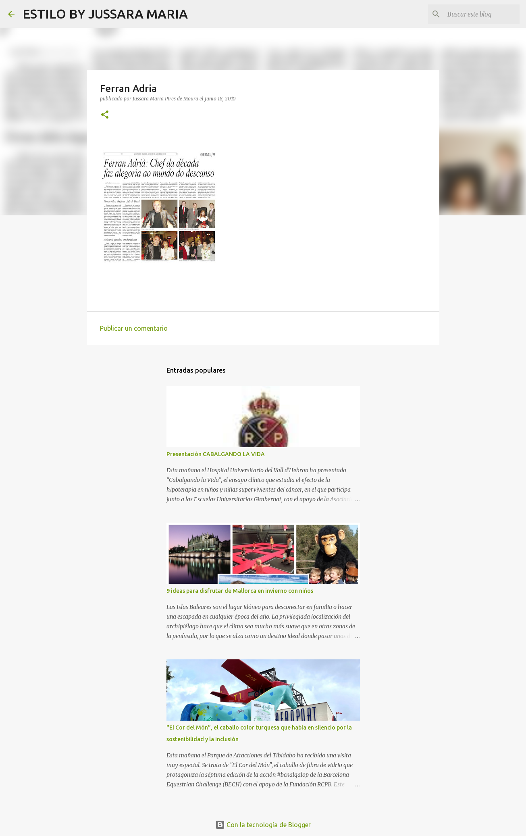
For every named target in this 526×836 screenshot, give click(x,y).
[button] (105, 115)
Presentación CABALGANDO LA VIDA (215, 454)
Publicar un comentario (134, 328)
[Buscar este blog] (477, 14)
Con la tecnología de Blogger (263, 824)
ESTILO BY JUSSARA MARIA (105, 13)
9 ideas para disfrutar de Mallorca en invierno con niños (239, 591)
